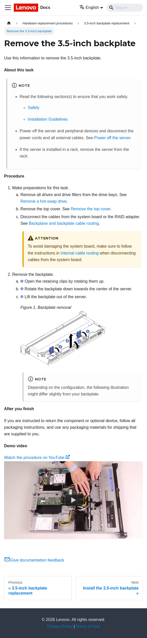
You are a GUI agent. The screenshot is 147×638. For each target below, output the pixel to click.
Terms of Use (88, 626)
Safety (33, 107)
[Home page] (9, 23)
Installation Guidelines (48, 119)
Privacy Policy (60, 626)
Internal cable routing (80, 253)
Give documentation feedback (34, 560)
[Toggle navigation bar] (8, 7)
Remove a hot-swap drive (43, 201)
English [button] (89, 7)
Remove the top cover (90, 209)
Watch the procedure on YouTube (37, 457)
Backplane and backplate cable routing (64, 223)
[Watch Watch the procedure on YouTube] (74, 500)
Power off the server (112, 138)
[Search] (124, 8)
